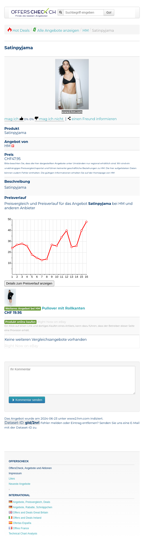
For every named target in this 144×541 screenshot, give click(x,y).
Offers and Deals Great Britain (28, 512)
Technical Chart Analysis (23, 533)
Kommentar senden (27, 400)
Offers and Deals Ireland (25, 517)
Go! (108, 12)
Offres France (19, 528)
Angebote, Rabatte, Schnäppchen (30, 507)
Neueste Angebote (19, 483)
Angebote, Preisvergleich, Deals (29, 502)
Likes (12, 478)
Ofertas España (20, 523)
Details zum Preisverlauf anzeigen (29, 283)
